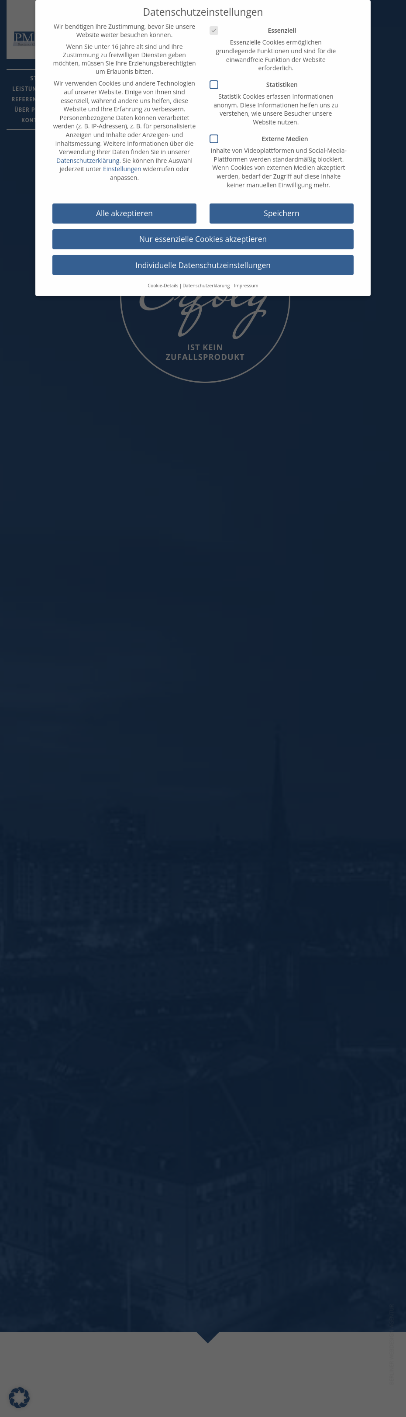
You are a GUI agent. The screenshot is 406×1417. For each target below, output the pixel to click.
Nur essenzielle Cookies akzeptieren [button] (203, 230)
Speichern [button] (281, 205)
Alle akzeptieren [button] (124, 205)
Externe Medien (262, 130)
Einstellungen (122, 160)
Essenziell (256, 22)
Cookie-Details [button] (163, 277)
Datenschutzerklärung (87, 152)
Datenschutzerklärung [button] (206, 277)
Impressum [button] (246, 277)
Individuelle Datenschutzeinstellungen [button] (203, 256)
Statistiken (256, 76)
